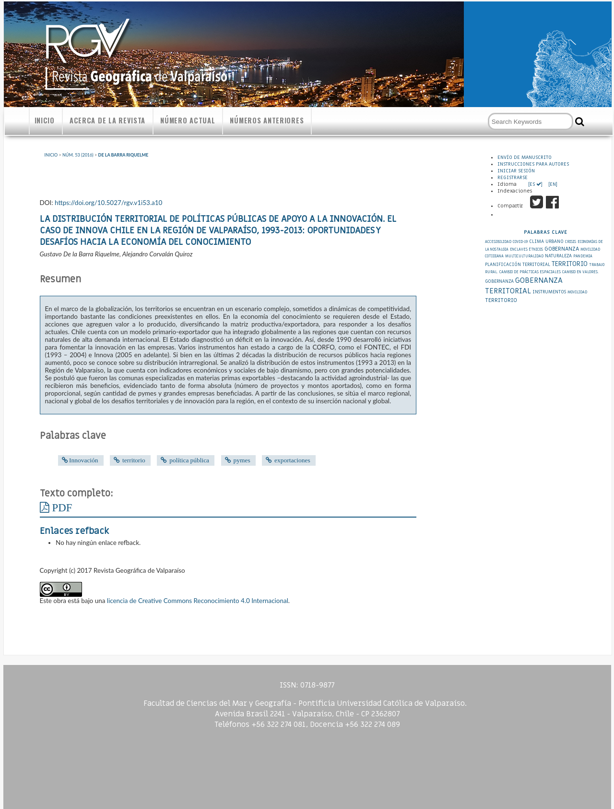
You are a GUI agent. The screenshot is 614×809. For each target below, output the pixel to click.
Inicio (45, 120)
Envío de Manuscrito (524, 157)
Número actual (187, 120)
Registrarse (512, 177)
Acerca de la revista (107, 120)
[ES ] (536, 184)
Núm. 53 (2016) (78, 154)
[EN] (552, 184)
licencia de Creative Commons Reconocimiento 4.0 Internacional (197, 600)
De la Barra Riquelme (123, 154)
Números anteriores (267, 120)
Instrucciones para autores (533, 164)
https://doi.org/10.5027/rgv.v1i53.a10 (108, 202)
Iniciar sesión (516, 171)
